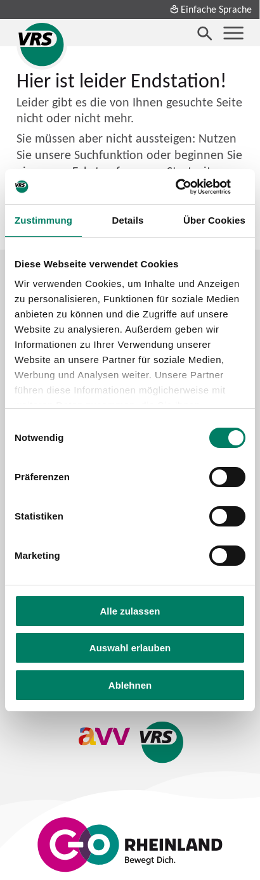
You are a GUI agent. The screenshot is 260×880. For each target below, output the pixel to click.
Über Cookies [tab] (214, 220)
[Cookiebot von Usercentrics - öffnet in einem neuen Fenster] (189, 187)
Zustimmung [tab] (43, 220)
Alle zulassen (130, 611)
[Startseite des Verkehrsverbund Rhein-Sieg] (41, 44)
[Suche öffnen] (205, 33)
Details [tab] (128, 220)
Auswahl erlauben (130, 647)
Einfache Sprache (210, 9)
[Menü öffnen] (233, 33)
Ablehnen (130, 685)
